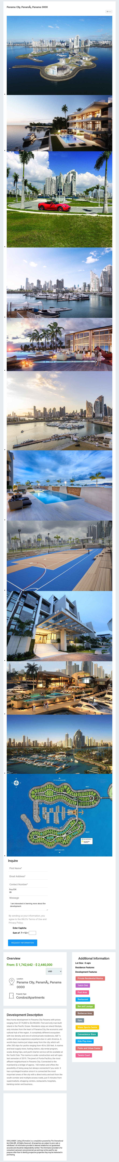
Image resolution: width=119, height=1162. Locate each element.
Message (14, 898)
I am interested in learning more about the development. (28, 906)
